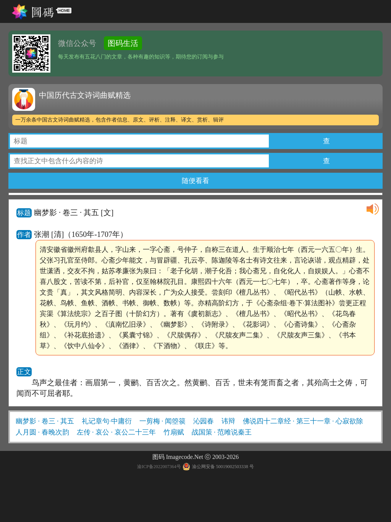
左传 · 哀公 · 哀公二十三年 (116, 432)
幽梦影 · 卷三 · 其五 (45, 421)
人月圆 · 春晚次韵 (42, 432)
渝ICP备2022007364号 (159, 466)
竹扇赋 (173, 432)
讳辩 (228, 421)
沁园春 (203, 421)
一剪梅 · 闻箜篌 (162, 421)
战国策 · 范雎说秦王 (222, 432)
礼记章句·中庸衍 (107, 421)
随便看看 (195, 181)
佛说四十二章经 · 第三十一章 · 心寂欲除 (303, 421)
